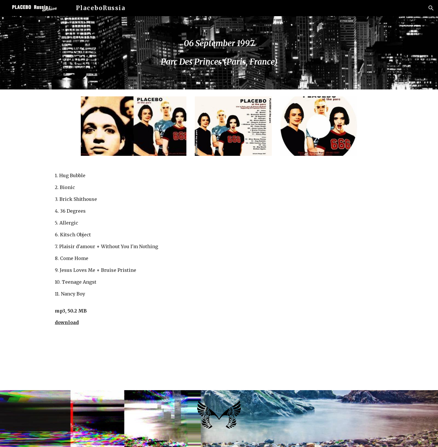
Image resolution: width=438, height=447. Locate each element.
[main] (219, 52)
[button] (431, 8)
